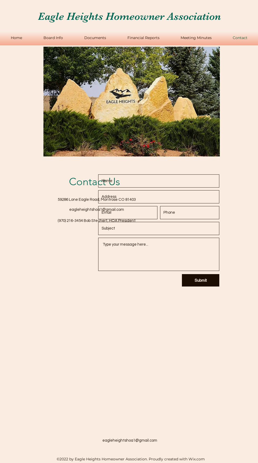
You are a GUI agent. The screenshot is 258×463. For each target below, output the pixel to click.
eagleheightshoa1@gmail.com (96, 210)
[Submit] (200, 280)
